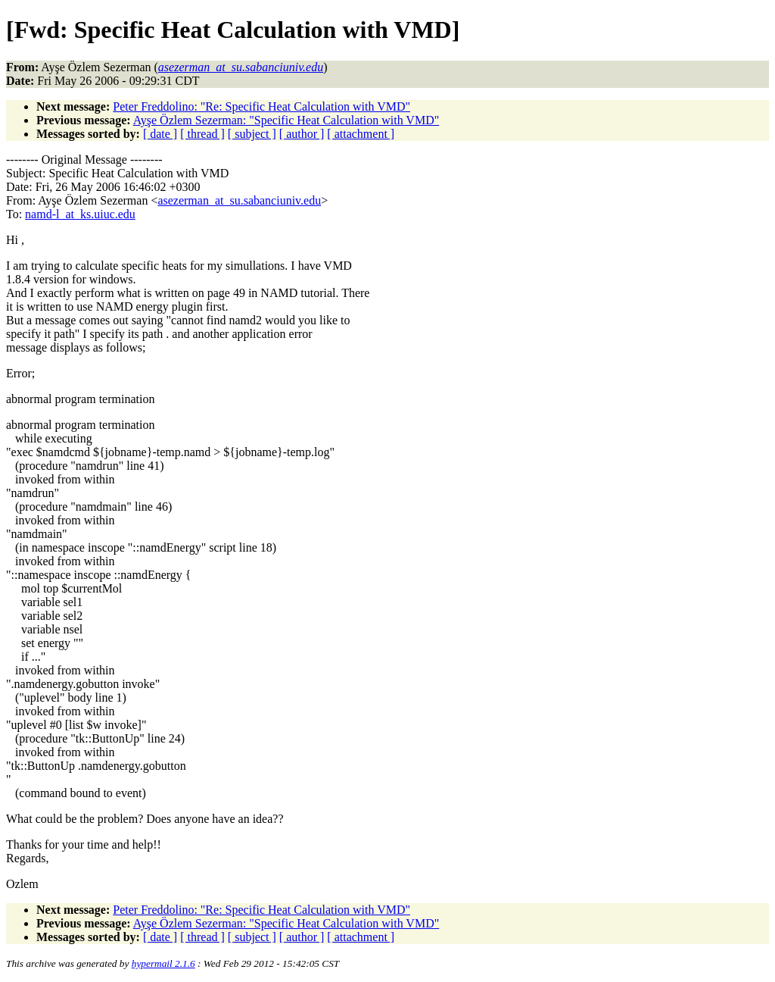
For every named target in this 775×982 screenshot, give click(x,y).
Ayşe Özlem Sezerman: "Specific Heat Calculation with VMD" (286, 120)
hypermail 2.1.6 (163, 963)
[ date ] (160, 133)
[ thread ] (202, 133)
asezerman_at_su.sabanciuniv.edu (239, 200)
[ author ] (302, 133)
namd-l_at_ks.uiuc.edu (80, 214)
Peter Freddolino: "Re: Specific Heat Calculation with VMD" (261, 106)
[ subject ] (252, 133)
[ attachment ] (360, 133)
